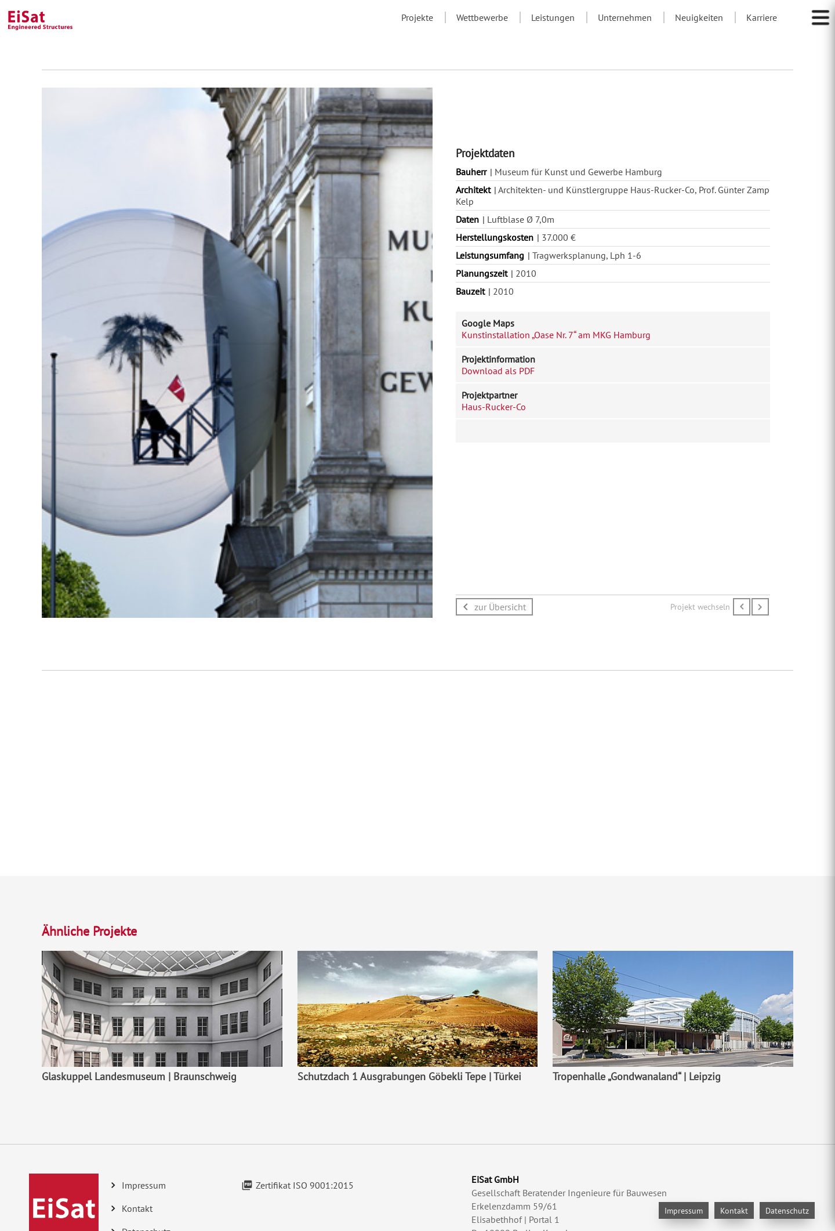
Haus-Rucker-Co (494, 406)
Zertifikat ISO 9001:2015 (305, 1185)
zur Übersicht (500, 607)
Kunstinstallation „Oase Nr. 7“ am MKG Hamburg (556, 335)
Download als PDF (498, 370)
